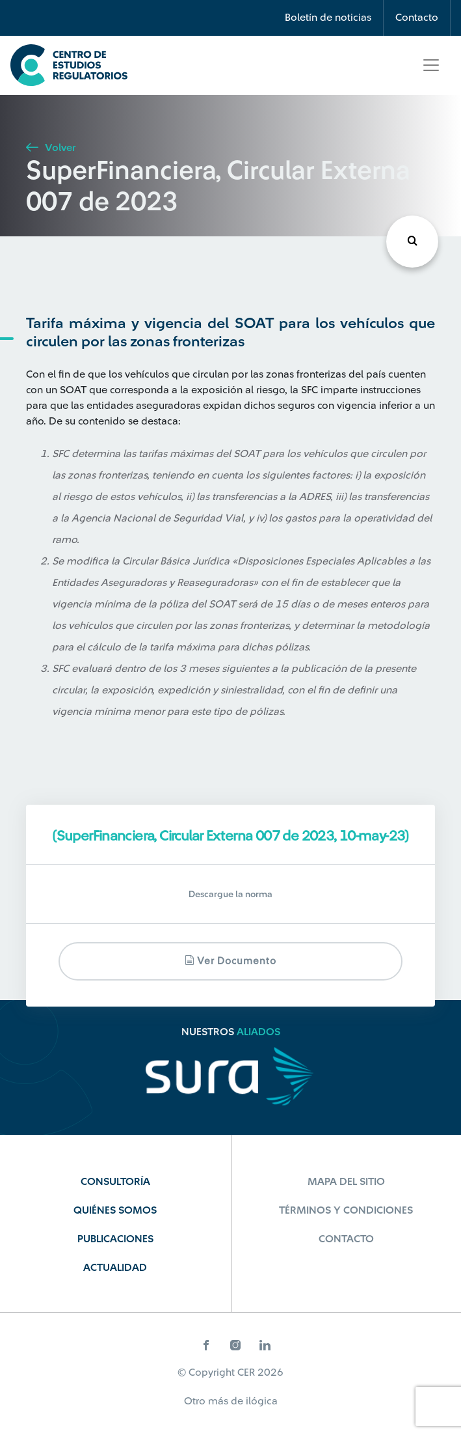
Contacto (416, 17)
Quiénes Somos (115, 1210)
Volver (50, 148)
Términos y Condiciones (346, 1210)
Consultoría (115, 1182)
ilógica (262, 1401)
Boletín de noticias (328, 17)
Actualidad (115, 1267)
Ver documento (230, 960)
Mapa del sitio (346, 1182)
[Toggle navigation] (431, 65)
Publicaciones (115, 1239)
